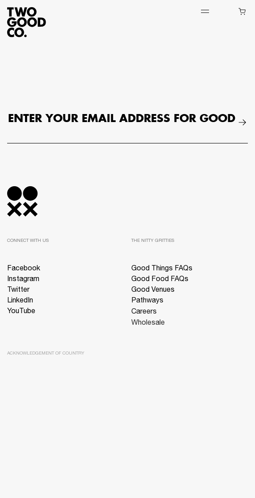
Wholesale (148, 326)
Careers (144, 314)
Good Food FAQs (159, 280)
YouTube (21, 311)
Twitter (18, 290)
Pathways (147, 302)
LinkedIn (20, 301)
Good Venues (153, 291)
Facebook (23, 269)
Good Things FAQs (161, 269)
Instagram (23, 279)
